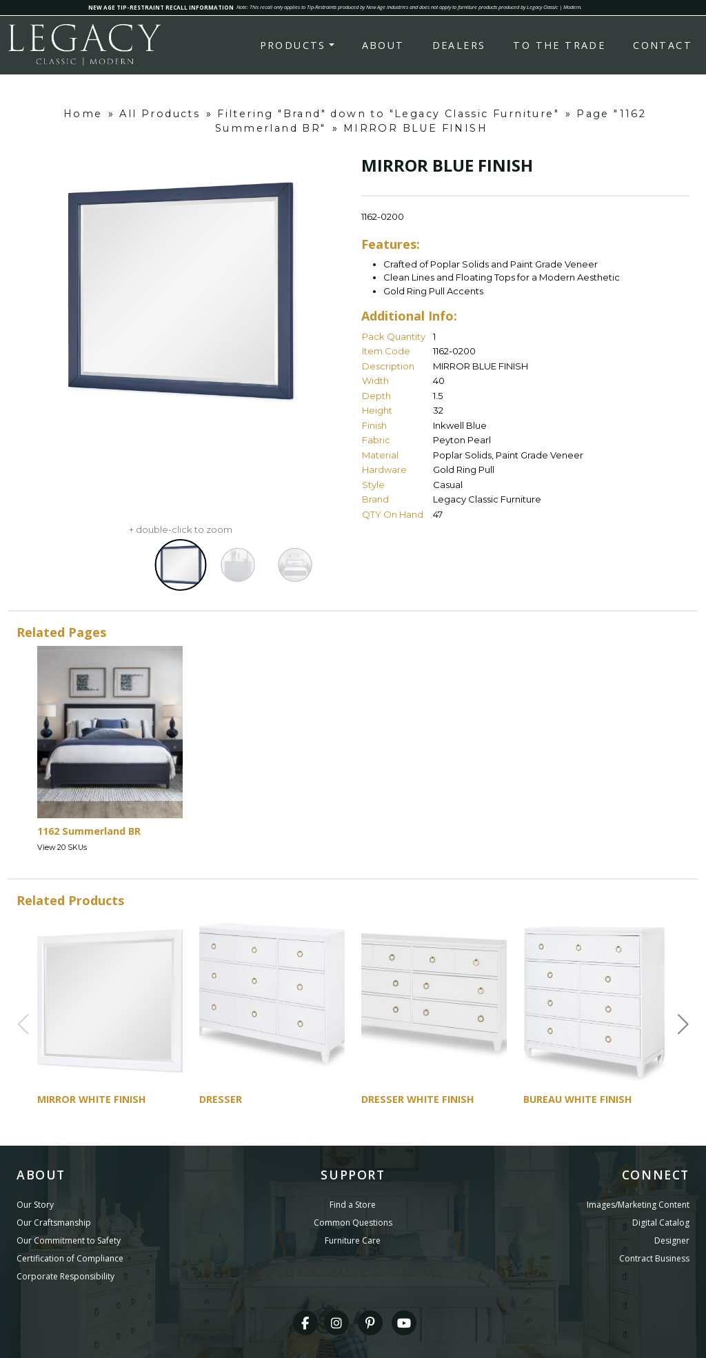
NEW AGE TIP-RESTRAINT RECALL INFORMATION (161, 7)
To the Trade (559, 45)
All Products (159, 114)
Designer (671, 1240)
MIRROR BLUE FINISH (415, 128)
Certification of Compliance (70, 1258)
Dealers (459, 45)
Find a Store (353, 1204)
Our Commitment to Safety (69, 1240)
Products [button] (293, 45)
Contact (662, 45)
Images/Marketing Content (638, 1204)
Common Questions (353, 1222)
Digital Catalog (660, 1222)
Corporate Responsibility (65, 1276)
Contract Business (654, 1258)
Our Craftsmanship (54, 1222)
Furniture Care (353, 1240)
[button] (683, 1024)
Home (83, 114)
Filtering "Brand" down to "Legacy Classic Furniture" (388, 114)
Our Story (35, 1204)
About (383, 45)
